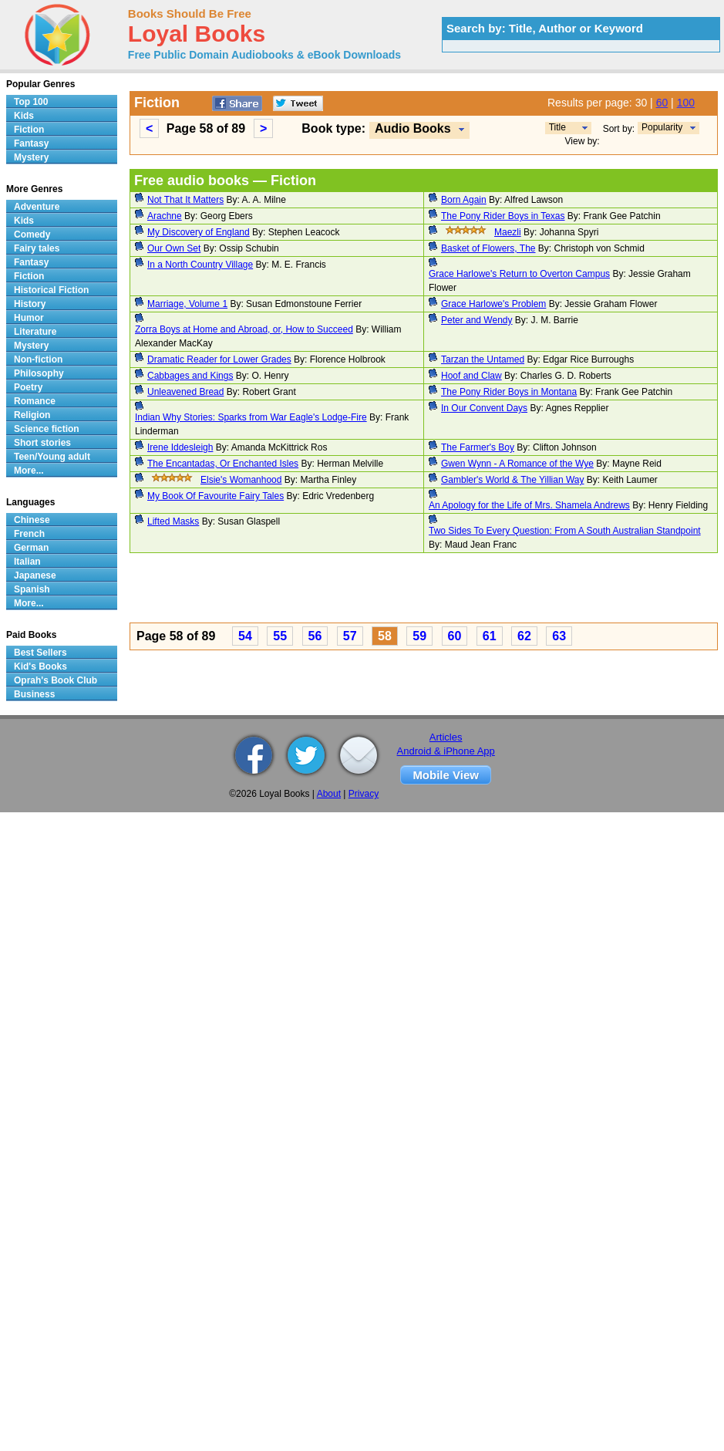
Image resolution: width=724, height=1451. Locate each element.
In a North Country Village (200, 264)
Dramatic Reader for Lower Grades (219, 359)
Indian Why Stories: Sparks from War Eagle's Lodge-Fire (251, 417)
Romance (35, 401)
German (31, 547)
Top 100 (31, 101)
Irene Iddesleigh (180, 447)
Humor (29, 317)
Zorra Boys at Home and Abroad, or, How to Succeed (244, 329)
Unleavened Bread (185, 391)
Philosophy (39, 373)
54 (245, 636)
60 (662, 102)
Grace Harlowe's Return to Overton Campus (519, 273)
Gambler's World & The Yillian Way (512, 479)
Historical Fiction (51, 290)
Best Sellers (40, 652)
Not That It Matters (185, 199)
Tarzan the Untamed (482, 359)
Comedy (32, 234)
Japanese (35, 575)
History (29, 304)
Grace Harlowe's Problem (493, 304)
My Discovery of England (198, 232)
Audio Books (413, 128)
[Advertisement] (224, 590)
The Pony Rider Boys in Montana (509, 391)
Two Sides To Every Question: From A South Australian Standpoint (565, 530)
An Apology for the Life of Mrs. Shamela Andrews (529, 505)
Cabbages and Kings (190, 375)
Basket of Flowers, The (488, 248)
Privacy (364, 793)
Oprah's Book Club (55, 680)
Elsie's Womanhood (240, 479)
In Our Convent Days (484, 408)
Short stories (42, 442)
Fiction (29, 129)
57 (350, 636)
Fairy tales (36, 248)
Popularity (661, 127)
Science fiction (46, 428)
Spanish (32, 589)
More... (29, 470)
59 (419, 636)
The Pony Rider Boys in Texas (503, 216)
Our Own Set (173, 248)
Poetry (28, 387)
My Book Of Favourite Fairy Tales (215, 496)
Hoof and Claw (471, 375)
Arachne (164, 216)
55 (280, 636)
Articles (446, 737)
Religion (32, 415)
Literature (35, 331)
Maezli (507, 232)
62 (524, 636)
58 (385, 636)
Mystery (31, 157)
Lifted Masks (173, 521)
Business (34, 694)
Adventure (36, 206)
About (329, 793)
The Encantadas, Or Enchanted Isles (222, 463)
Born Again (464, 199)
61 (490, 636)
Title (557, 127)
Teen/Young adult (52, 456)
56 (315, 636)
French (29, 533)
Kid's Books (40, 666)
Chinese (32, 520)
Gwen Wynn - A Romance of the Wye (517, 463)
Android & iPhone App (446, 751)
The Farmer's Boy (477, 447)
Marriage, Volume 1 (187, 304)
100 (686, 102)
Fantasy (31, 143)
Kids (24, 115)
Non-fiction (38, 359)
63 (559, 636)
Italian (27, 561)
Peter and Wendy (477, 320)
